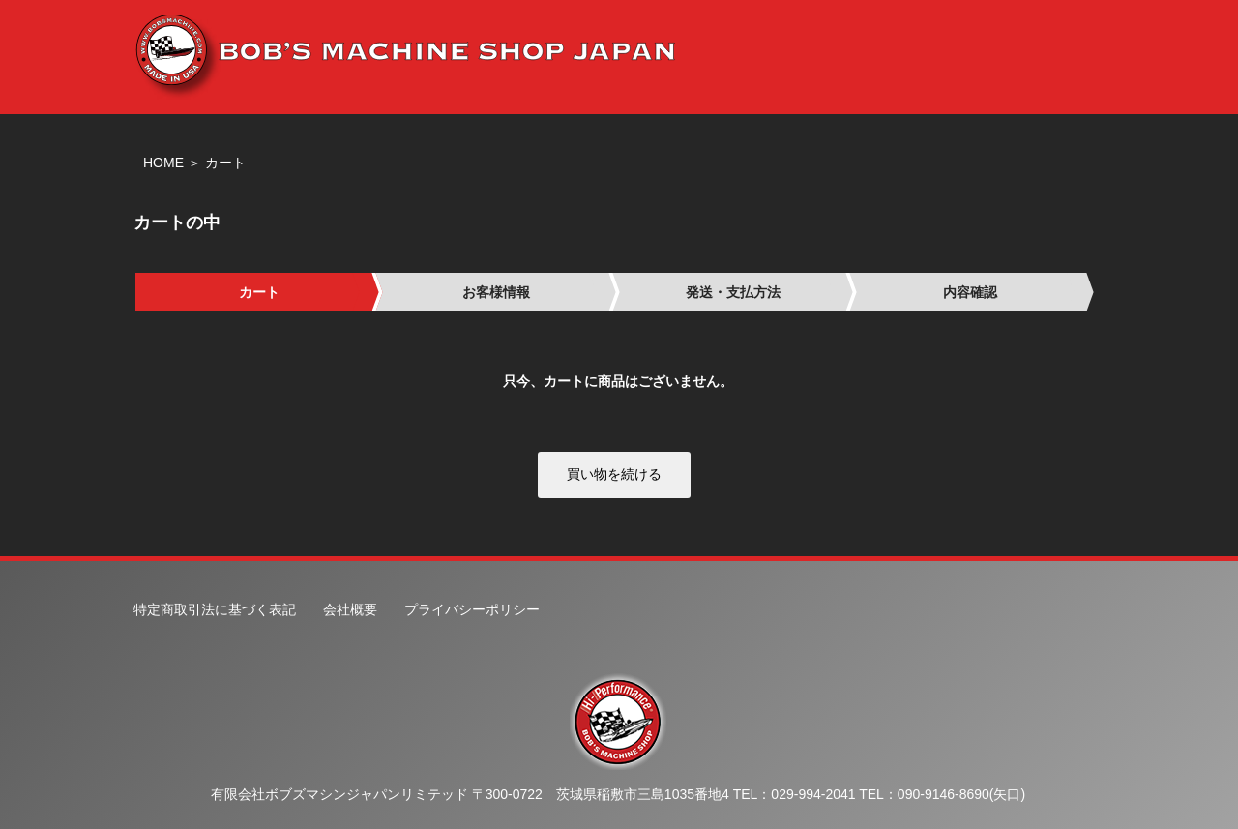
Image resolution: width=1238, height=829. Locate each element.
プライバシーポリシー (472, 609)
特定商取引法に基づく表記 (214, 609)
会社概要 (350, 609)
